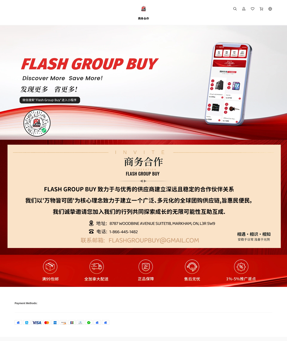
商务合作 (143, 18)
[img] (143, 138)
